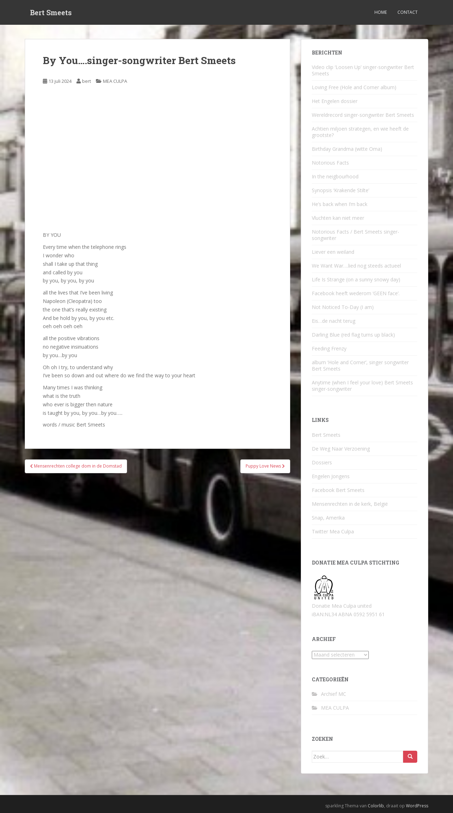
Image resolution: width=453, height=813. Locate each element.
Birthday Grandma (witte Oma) (347, 148)
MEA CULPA (115, 81)
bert (86, 81)
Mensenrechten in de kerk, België (350, 503)
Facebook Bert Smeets (338, 490)
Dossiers (322, 462)
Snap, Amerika (328, 517)
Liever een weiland (333, 251)
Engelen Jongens (331, 476)
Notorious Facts (330, 162)
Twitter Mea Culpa (333, 531)
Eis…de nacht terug (333, 320)
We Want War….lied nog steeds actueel (356, 265)
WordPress (417, 806)
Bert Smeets (51, 12)
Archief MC (333, 694)
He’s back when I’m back (339, 204)
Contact (407, 12)
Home (380, 12)
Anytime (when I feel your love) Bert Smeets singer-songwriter (362, 385)
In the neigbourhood (335, 176)
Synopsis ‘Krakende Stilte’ (340, 190)
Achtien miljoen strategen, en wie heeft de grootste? (360, 131)
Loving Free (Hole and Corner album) (354, 87)
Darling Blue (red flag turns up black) (353, 334)
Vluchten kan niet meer (338, 217)
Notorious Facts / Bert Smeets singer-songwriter (355, 234)
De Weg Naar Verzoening (341, 448)
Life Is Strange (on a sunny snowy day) (356, 279)
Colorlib (376, 806)
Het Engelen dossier (334, 101)
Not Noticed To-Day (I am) (343, 307)
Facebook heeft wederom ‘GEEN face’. (356, 293)
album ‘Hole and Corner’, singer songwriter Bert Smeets (360, 365)
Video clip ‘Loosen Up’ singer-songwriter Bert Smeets (363, 70)
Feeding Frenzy (329, 348)
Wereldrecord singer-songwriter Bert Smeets (363, 114)
